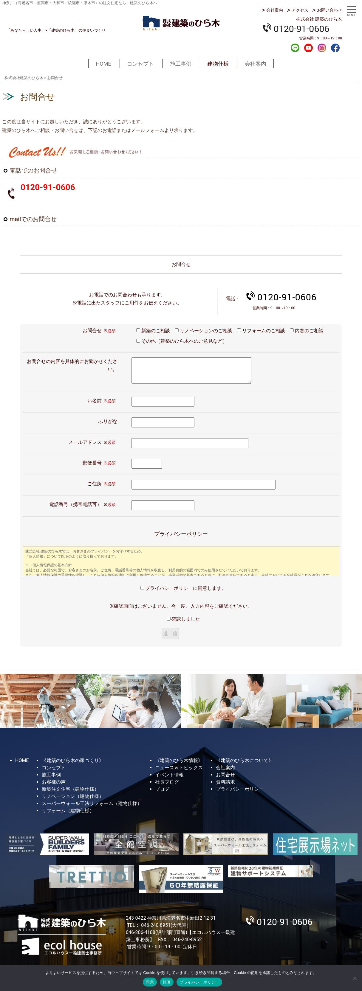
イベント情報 (169, 775)
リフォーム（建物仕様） (68, 810)
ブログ (162, 789)
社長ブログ (167, 782)
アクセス (300, 10)
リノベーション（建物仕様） (73, 796)
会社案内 (274, 10)
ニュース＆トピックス (179, 767)
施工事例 (180, 64)
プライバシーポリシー (240, 789)
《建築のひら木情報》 (179, 760)
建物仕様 (218, 64)
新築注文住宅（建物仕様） (70, 789)
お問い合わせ (329, 10)
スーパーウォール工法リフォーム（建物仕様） (92, 803)
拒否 (167, 982)
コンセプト (140, 64)
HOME (103, 64)
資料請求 (225, 782)
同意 (150, 982)
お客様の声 (54, 782)
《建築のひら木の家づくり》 (73, 760)
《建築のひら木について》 (244, 760)
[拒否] (355, 978)
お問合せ (225, 775)
